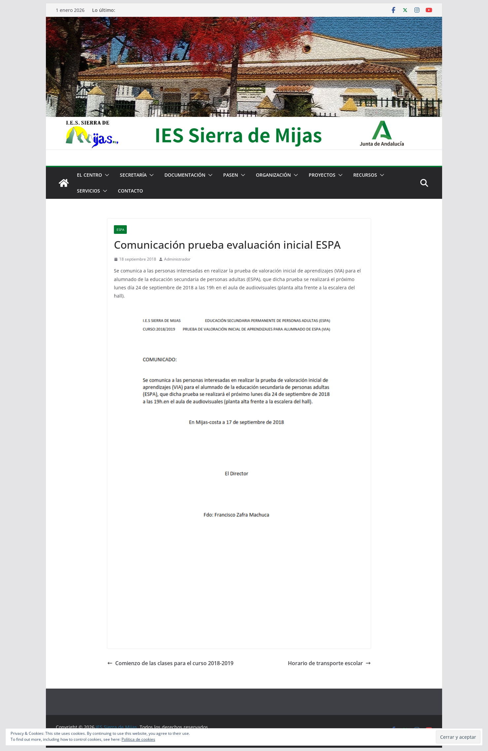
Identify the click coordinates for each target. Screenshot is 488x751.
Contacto (130, 191)
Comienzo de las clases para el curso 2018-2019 (170, 663)
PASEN (230, 175)
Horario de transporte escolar (329, 663)
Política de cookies (138, 739)
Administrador (177, 259)
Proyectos (322, 175)
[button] (105, 175)
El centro (89, 175)
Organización (273, 175)
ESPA (120, 229)
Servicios (88, 191)
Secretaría (133, 175)
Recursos (365, 175)
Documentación (184, 175)
